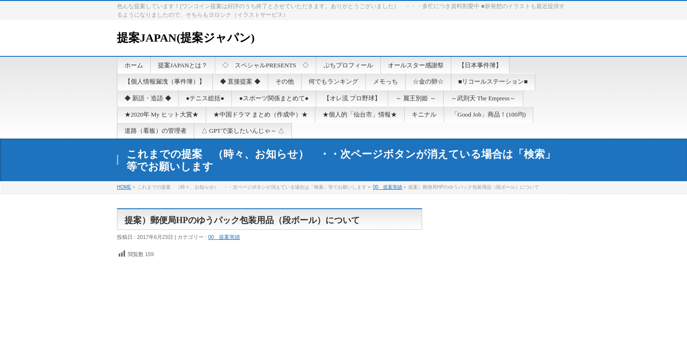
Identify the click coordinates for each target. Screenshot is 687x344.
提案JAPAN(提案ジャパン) (186, 38)
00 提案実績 (387, 187)
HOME (124, 187)
